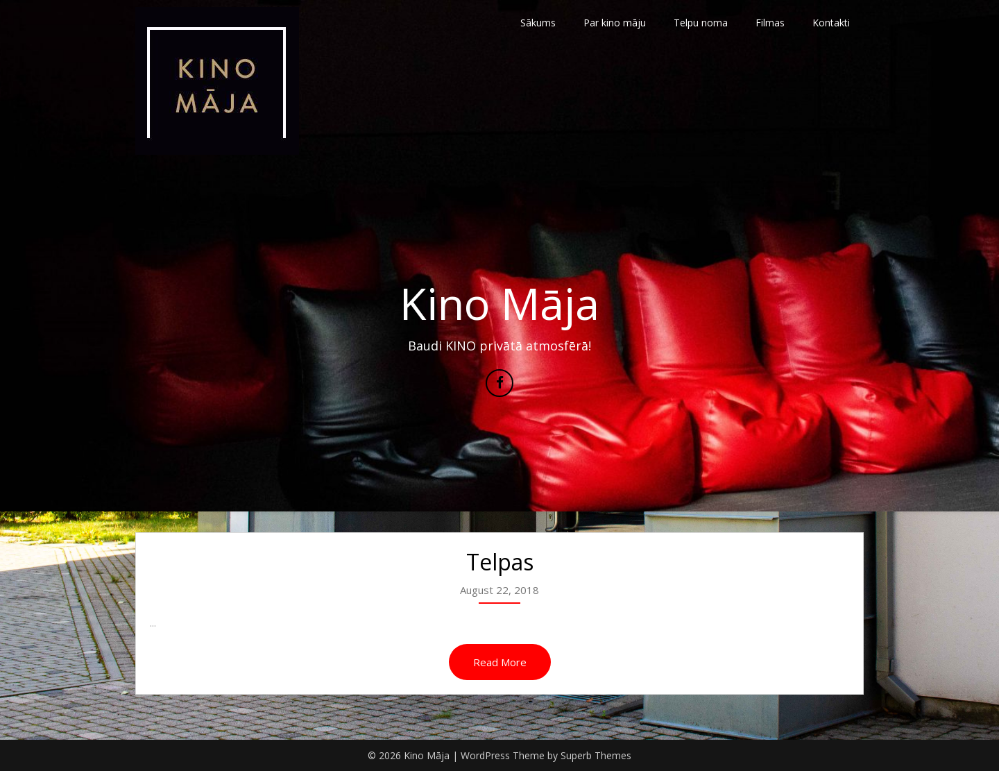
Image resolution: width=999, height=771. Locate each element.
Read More (500, 662)
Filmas (770, 22)
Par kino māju (614, 22)
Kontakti (831, 22)
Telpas (499, 562)
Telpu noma (701, 22)
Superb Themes (596, 755)
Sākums (538, 22)
